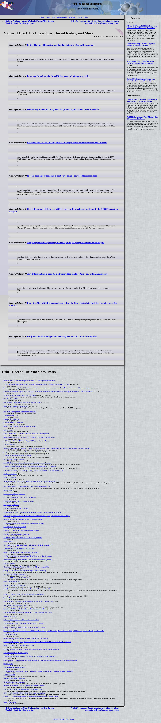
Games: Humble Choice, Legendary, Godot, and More (21, 552)
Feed (86, 17)
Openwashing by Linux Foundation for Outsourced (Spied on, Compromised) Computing (32, 512)
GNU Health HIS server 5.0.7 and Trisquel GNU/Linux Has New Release (27, 441)
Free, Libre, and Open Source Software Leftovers (20, 412)
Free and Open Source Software (14, 459)
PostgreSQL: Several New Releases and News (19, 501)
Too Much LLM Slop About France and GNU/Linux (20, 395)
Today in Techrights (10, 477)
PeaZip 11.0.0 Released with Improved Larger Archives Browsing (25, 570)
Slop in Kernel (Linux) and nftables (15, 527)
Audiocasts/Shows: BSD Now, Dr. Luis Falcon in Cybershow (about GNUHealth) (29, 656)
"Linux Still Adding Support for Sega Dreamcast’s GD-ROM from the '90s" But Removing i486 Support (36, 384)
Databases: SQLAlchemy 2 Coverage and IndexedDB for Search (25, 627)
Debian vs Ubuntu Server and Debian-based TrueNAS (21, 620)
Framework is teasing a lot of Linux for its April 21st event (22, 402)
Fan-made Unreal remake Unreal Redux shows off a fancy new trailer (58, 76)
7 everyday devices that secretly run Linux (17, 455)
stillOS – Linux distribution (12, 581)
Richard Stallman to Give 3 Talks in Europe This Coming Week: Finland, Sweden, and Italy (29, 22)
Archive (79, 17)
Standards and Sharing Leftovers (14, 494)
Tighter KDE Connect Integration (14, 682)
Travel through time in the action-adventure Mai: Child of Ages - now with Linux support (67, 274)
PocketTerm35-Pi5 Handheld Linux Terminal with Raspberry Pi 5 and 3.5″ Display (142, 100)
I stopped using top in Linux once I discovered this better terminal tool (26, 452)
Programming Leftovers (11, 419)
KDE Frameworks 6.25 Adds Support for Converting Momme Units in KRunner (140, 62)
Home (42, 17)
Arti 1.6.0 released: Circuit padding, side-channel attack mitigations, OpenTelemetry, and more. (95, 22)
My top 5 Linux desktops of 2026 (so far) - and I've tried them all (24, 686)
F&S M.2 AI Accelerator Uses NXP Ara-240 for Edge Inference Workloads (142, 118)
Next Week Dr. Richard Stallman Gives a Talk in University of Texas (25, 609)
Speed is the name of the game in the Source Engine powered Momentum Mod (62, 176)
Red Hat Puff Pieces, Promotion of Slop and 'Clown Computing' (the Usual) (28, 612)
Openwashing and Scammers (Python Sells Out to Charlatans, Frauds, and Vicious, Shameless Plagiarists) (38, 671)
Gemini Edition (62, 17)
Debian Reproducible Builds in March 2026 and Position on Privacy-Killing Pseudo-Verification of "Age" (37, 516)
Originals (72, 17)
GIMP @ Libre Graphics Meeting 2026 (16, 406)
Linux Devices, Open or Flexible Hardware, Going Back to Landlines (26, 638)
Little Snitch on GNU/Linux (12, 399)
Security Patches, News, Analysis (14, 667)
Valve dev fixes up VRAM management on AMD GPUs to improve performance (29, 380)
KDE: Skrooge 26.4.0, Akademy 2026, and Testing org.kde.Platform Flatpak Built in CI (31, 649)
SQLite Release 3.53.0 (11, 415)
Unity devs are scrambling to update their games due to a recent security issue (62, 336)
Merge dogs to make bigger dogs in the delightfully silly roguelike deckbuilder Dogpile (65, 243)
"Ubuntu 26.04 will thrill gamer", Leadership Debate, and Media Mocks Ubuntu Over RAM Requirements (37, 642)
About (48, 17)
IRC (53, 17)
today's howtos (8, 430)
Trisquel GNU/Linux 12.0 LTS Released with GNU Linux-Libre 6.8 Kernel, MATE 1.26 (142, 27)
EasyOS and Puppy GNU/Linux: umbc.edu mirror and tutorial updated (26, 434)
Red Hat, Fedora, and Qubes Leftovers (16, 534)
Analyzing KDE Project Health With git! (16, 578)
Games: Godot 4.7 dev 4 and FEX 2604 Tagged (19, 645)
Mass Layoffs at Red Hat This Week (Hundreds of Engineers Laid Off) (26, 567)
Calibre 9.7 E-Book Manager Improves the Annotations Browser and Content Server (141, 80)
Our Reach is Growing (11, 474)
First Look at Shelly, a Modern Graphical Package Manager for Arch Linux (141, 44)
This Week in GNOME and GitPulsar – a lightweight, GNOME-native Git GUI (28, 545)
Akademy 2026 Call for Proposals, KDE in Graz (19, 549)
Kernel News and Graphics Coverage (16, 653)
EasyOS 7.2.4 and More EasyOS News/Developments (21, 530)
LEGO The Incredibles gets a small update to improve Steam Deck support (60, 45)
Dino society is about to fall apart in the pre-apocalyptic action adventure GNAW (63, 109)
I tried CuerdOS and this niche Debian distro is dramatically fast (24, 693)
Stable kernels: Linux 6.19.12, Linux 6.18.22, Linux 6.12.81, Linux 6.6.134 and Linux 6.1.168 (33, 470)
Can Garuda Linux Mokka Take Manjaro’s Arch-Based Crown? (24, 689)
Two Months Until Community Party (15, 605)
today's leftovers (9, 490)
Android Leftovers (9, 444)
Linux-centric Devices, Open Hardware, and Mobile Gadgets (23, 519)
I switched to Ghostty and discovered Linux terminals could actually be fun (27, 560)
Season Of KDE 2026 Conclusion (14, 585)
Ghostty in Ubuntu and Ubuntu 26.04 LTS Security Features (23, 538)
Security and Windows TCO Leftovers (16, 508)
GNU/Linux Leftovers (10, 616)
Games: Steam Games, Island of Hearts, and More (20, 426)
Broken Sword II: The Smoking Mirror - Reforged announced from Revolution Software (67, 143)
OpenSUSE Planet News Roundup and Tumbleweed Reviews (24, 523)
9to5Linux (130, 22)
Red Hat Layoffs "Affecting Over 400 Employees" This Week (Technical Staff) (28, 601)
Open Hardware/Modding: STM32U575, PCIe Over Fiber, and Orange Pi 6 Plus (29, 437)
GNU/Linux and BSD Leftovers (13, 423)
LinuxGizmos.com (133, 96)
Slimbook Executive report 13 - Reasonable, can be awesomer (24, 594)
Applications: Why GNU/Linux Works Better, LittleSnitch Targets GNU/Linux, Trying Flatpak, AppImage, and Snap (40, 660)
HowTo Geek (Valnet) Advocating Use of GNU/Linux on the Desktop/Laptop (28, 556)
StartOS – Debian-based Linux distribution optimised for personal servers (27, 463)
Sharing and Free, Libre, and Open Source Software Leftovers (24, 623)
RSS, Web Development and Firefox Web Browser (20, 497)
